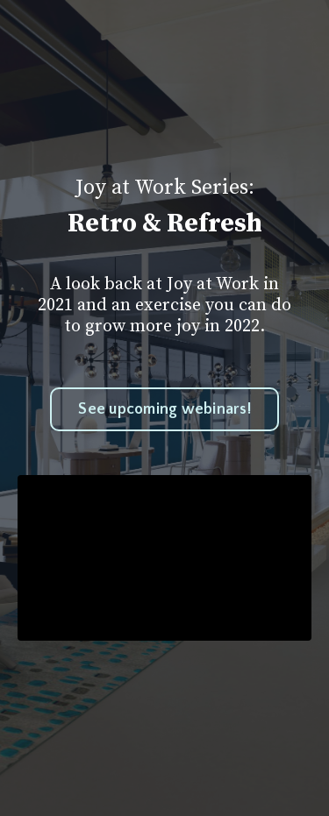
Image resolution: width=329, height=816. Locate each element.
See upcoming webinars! (164, 409)
